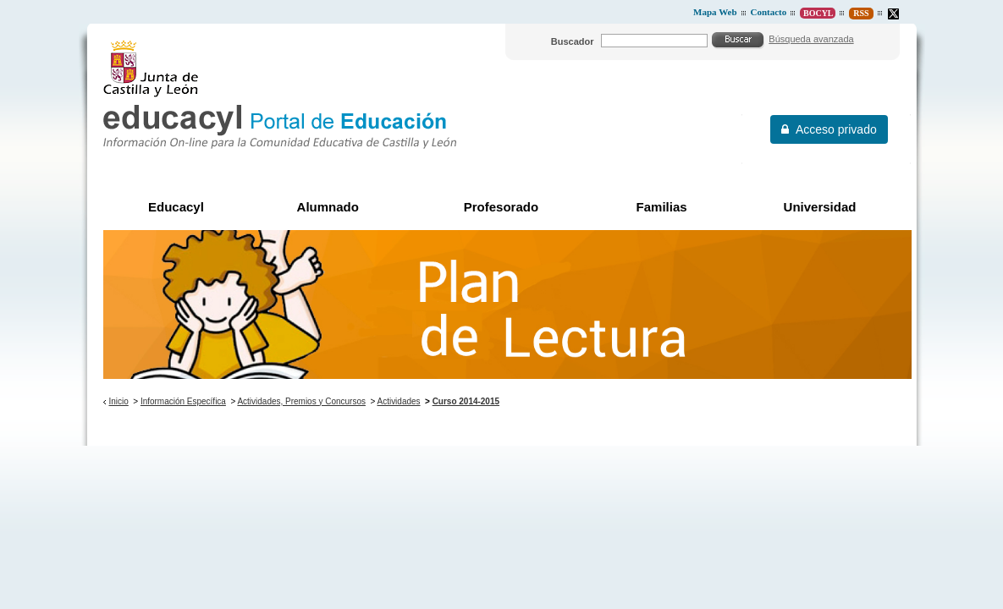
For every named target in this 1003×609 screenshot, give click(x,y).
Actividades (398, 401)
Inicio (118, 401)
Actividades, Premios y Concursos (301, 401)
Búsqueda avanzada (811, 39)
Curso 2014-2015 (466, 401)
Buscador (572, 41)
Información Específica (183, 401)
